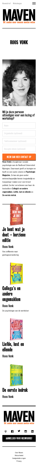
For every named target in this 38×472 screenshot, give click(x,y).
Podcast (6, 431)
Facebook (12, 431)
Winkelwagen (17, 3)
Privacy (19, 461)
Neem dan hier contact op (19, 157)
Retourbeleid (19, 455)
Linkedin (32, 431)
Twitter (19, 431)
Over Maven (19, 452)
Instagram (26, 431)
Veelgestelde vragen (19, 458)
